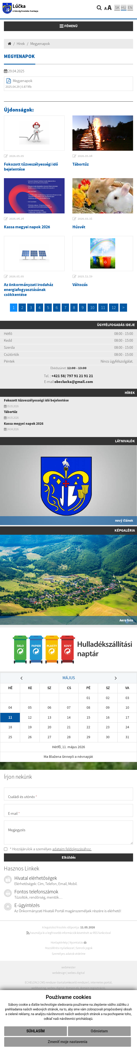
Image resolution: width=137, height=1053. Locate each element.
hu (123, 7)
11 (103, 307)
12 (114, 307)
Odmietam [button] (99, 1031)
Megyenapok (40, 43)
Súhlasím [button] (35, 1031)
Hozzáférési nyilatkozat (59, 948)
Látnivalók (125, 441)
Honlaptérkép (59, 942)
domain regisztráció (92, 988)
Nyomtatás (78, 942)
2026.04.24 (16, 219)
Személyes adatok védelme (68, 954)
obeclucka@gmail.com (73, 381)
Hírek (21, 43)
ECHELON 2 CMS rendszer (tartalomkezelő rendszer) (57, 982)
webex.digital (76, 973)
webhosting (38, 988)
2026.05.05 (16, 156)
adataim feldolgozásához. (72, 849)
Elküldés (69, 857)
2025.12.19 (85, 276)
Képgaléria (125, 530)
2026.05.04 (85, 156)
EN (130, 7)
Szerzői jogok (84, 948)
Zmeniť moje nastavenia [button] (67, 1042)
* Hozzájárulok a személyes (48, 849)
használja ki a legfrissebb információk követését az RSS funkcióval (68, 933)
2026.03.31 (85, 219)
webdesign (59, 973)
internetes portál (101, 982)
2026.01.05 (16, 276)
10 (92, 307)
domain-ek (72, 988)
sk (117, 7)
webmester (68, 967)
